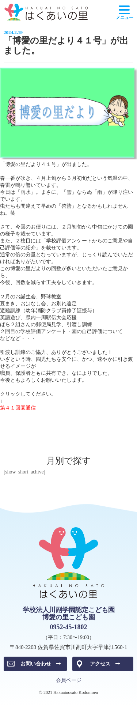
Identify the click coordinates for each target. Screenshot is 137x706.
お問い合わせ (40, 664)
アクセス (105, 664)
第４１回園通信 (18, 408)
